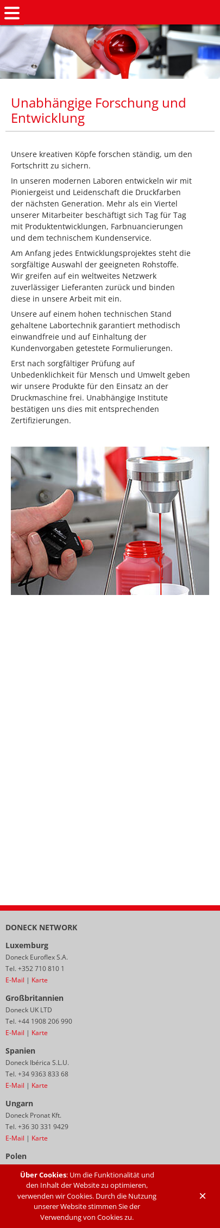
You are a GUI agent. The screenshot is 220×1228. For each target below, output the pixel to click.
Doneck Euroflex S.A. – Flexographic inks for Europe (122, 13)
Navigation (12, 13)
